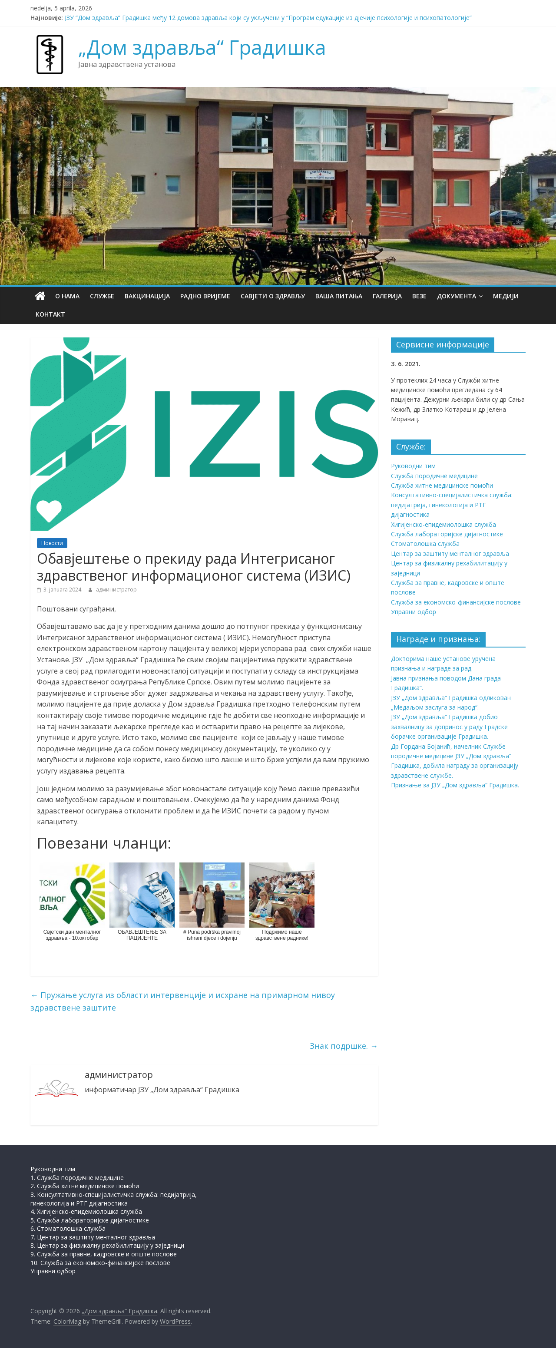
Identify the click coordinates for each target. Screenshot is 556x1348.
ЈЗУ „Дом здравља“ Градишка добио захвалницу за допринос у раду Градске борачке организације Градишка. (449, 726)
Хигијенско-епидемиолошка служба (443, 524)
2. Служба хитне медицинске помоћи (84, 1186)
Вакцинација (147, 296)
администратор (116, 589)
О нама (67, 296)
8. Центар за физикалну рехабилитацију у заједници (107, 1245)
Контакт (50, 314)
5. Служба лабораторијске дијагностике (89, 1220)
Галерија (387, 296)
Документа (456, 296)
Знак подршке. (344, 1046)
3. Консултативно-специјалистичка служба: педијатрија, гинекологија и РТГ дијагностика (113, 1198)
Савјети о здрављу (273, 296)
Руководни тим (413, 466)
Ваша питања (338, 296)
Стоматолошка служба (425, 543)
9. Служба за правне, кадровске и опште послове (103, 1254)
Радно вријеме (205, 296)
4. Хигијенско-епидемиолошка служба (86, 1211)
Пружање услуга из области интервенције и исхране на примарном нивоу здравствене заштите (182, 1001)
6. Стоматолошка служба (68, 1228)
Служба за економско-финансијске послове (456, 602)
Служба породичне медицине (434, 476)
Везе (419, 296)
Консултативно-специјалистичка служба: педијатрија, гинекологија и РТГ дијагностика (452, 505)
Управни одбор (413, 612)
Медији (506, 296)
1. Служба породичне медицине (77, 1177)
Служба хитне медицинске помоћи (442, 485)
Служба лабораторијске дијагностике (447, 534)
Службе (102, 296)
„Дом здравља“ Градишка (202, 46)
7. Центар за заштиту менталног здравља (92, 1237)
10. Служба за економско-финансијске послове (100, 1263)
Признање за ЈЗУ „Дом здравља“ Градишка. (455, 785)
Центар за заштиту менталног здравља (450, 553)
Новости (52, 543)
